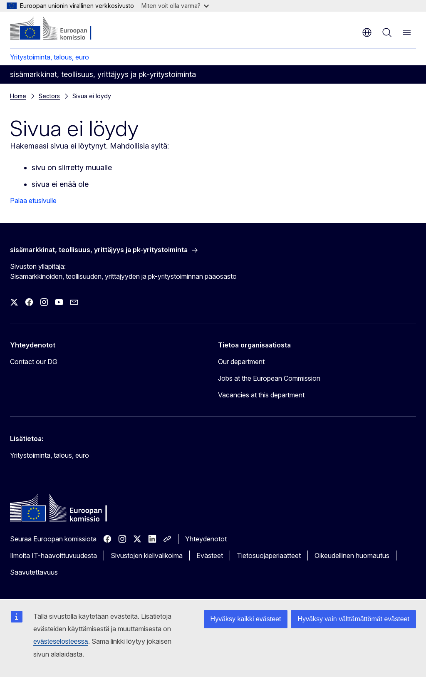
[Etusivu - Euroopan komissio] (60, 29)
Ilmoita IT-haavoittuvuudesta (53, 555)
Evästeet (209, 555)
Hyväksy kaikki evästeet (246, 618)
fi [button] (367, 32)
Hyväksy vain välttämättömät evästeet (353, 618)
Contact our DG (33, 361)
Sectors (49, 95)
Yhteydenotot (206, 539)
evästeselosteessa (60, 641)
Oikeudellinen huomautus (352, 555)
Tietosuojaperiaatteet (269, 555)
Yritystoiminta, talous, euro (49, 57)
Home (18, 95)
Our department (241, 361)
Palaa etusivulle (33, 200)
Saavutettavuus (34, 572)
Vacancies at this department (261, 395)
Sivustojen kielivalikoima (147, 555)
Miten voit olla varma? (175, 5)
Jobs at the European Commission (269, 378)
